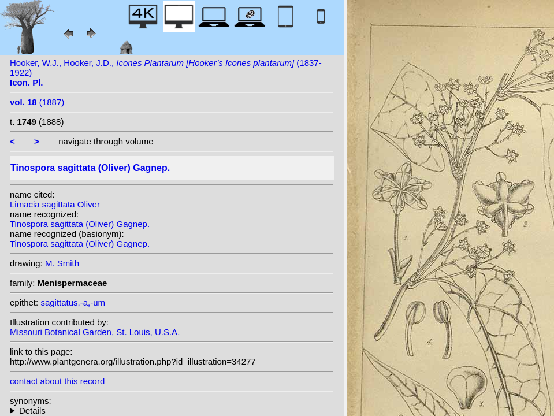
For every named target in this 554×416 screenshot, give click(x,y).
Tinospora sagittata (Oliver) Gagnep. (80, 224)
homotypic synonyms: (171, 410)
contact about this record (57, 381)
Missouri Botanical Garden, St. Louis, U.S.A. (95, 332)
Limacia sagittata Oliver (55, 204)
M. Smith (62, 263)
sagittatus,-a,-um (72, 302)
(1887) (37, 102)
